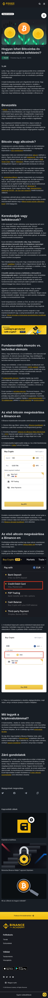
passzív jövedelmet (14, 743)
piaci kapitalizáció (17, 150)
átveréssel (31, 186)
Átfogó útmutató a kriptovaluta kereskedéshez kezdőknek (26, 315)
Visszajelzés (7, 960)
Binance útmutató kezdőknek (14, 522)
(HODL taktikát (33, 367)
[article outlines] (43, 15)
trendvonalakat (39, 400)
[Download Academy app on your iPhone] (8, 969)
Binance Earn (23, 738)
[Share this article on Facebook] (14, 793)
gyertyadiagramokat (35, 398)
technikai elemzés (20, 391)
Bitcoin (5, 109)
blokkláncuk (31, 157)
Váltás (14, 445)
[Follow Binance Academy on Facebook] (4, 977)
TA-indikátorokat (7, 400)
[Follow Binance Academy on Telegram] (10, 977)
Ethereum (19, 161)
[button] (44, 4)
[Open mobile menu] (44, 4)
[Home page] (8, 3)
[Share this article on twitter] (3, 793)
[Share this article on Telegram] (26, 793)
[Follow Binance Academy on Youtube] (13, 977)
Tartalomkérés (8, 956)
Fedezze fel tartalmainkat (24, 916)
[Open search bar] (39, 4)
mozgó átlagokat (25, 400)
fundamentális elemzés (11, 378)
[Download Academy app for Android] (21, 969)
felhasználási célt (29, 544)
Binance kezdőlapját (36, 425)
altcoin (35, 155)
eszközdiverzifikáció (10, 177)
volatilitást (11, 264)
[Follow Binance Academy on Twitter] (7, 977)
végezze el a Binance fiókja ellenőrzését (31, 432)
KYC (6, 434)
